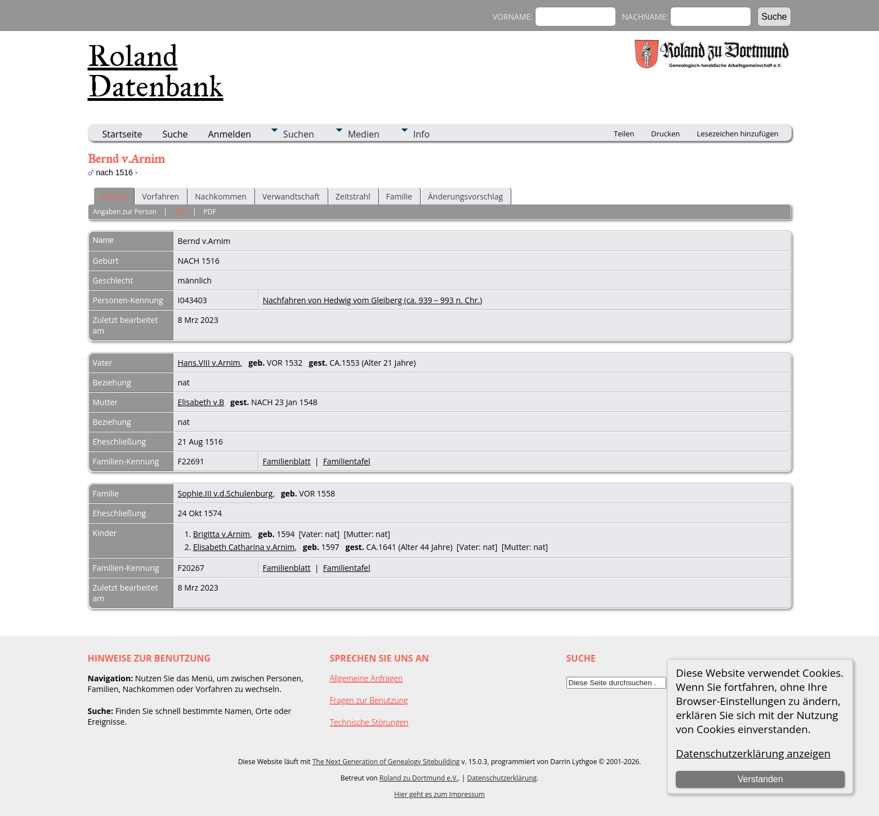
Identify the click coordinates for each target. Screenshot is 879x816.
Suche (175, 134)
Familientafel (347, 461)
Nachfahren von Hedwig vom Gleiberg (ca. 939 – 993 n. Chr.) (373, 300)
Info (421, 134)
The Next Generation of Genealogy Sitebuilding (386, 761)
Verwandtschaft (291, 196)
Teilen (624, 133)
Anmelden (229, 134)
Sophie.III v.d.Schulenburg (225, 493)
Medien (364, 134)
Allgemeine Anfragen (366, 678)
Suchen (298, 134)
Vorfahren (160, 196)
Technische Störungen (369, 722)
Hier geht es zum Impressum (439, 794)
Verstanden (760, 779)
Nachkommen (221, 196)
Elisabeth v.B (201, 402)
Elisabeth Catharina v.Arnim (244, 547)
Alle (179, 211)
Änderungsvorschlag (465, 196)
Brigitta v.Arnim (221, 534)
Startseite (122, 134)
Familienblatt (287, 461)
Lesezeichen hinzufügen (737, 133)
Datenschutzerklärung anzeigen (753, 753)
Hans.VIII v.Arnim (209, 362)
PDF (209, 211)
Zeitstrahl (353, 196)
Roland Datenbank (156, 71)
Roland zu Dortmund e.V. (419, 778)
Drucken (665, 133)
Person (114, 196)
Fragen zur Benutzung (369, 700)
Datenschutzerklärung (502, 778)
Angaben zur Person (125, 211)
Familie (399, 196)
